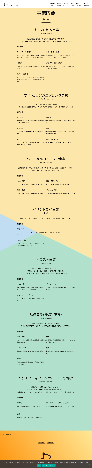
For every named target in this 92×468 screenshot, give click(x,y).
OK (39, 465)
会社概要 (41, 421)
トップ (2, 413)
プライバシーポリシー (40, 449)
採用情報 (50, 421)
